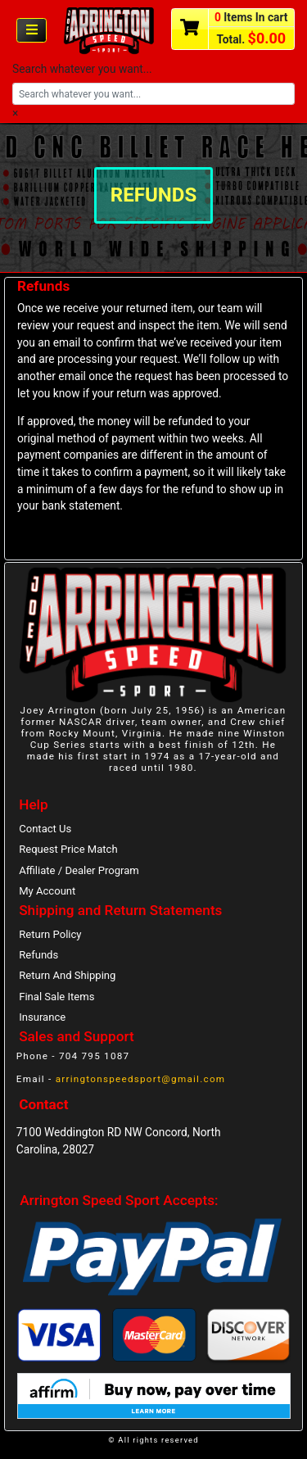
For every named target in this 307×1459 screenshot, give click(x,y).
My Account (47, 891)
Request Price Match (68, 849)
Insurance (42, 1017)
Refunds (38, 955)
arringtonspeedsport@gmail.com (141, 1079)
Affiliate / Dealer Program (79, 870)
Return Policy (50, 934)
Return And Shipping (67, 975)
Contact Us (45, 828)
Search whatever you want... (82, 68)
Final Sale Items (56, 996)
